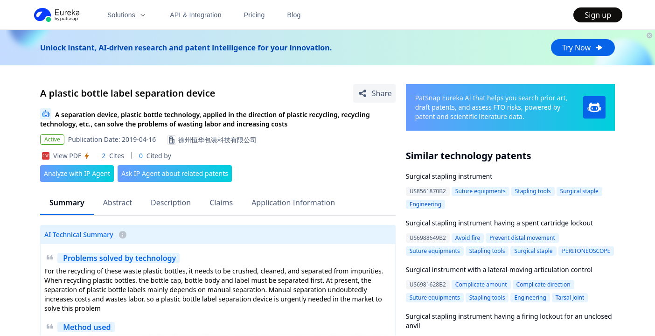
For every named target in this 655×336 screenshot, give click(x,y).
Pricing (254, 15)
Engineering (425, 204)
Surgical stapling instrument (449, 176)
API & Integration (196, 15)
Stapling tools (533, 191)
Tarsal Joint (570, 297)
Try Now (583, 47)
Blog (294, 15)
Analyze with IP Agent (77, 173)
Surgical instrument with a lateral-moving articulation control (499, 269)
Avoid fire (467, 238)
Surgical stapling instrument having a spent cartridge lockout (499, 222)
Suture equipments (480, 191)
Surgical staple (579, 191)
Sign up (598, 15)
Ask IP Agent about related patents (174, 173)
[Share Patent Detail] (374, 93)
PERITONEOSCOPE (586, 251)
